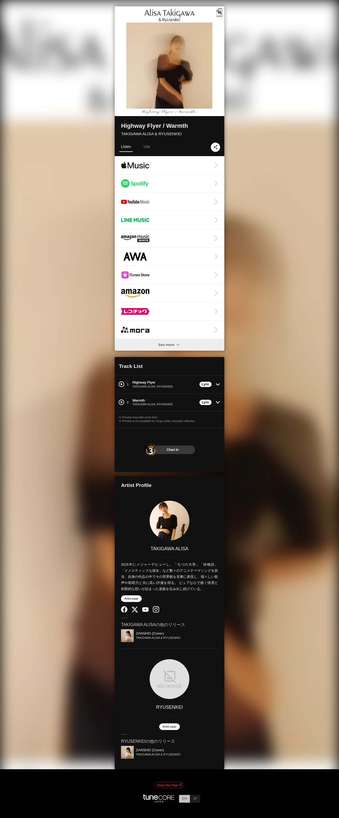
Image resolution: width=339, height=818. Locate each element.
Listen (126, 146)
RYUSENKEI (169, 707)
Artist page (131, 598)
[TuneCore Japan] (159, 801)
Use (147, 146)
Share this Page (169, 785)
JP (195, 799)
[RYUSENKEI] (169, 679)
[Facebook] (124, 611)
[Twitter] (135, 611)
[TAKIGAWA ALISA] (169, 520)
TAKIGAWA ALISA (169, 548)
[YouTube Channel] (145, 611)
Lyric (205, 384)
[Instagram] (156, 611)
